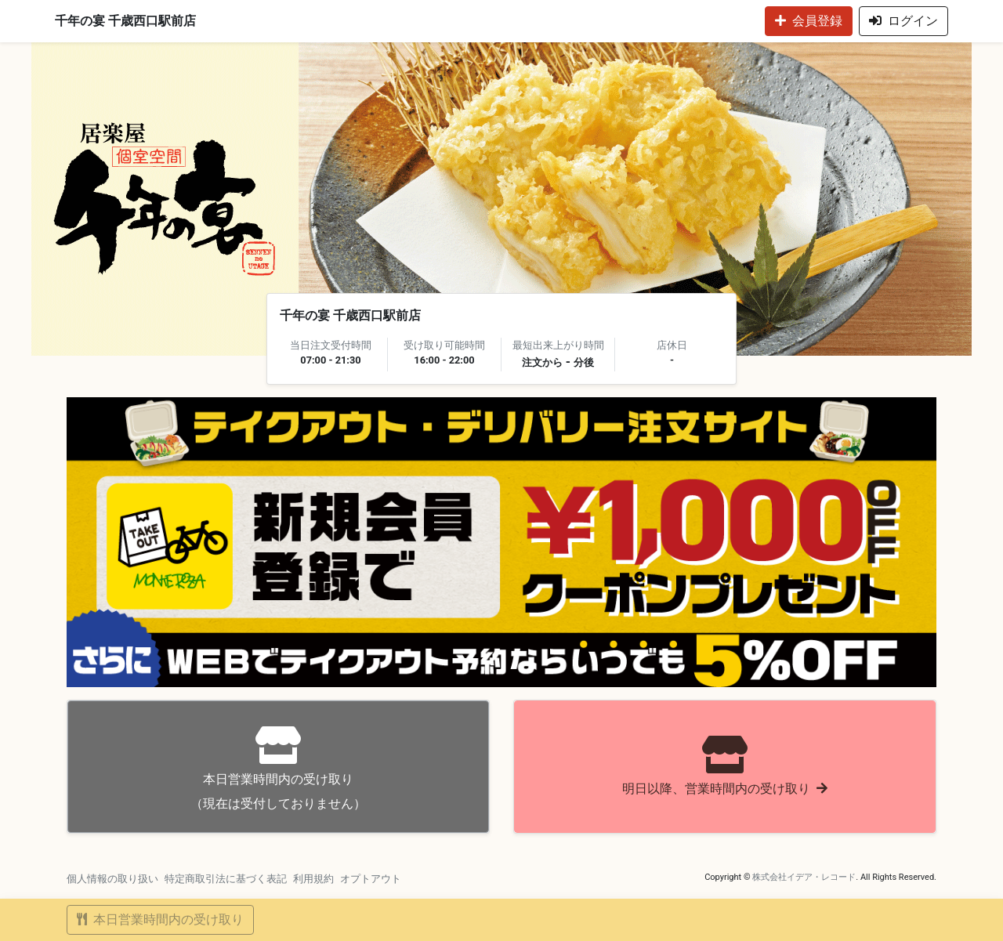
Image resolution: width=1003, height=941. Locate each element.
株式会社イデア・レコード (804, 877)
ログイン (903, 20)
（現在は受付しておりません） (278, 768)
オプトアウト (370, 879)
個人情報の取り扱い (112, 879)
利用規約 (313, 879)
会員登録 (808, 20)
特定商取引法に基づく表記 (226, 879)
